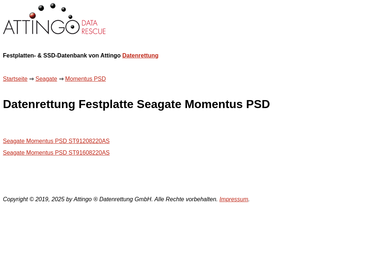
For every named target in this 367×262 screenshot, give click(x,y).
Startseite (15, 79)
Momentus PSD (85, 79)
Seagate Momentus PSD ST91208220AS (56, 141)
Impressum (233, 199)
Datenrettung (140, 55)
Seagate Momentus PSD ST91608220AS (56, 153)
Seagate (46, 79)
